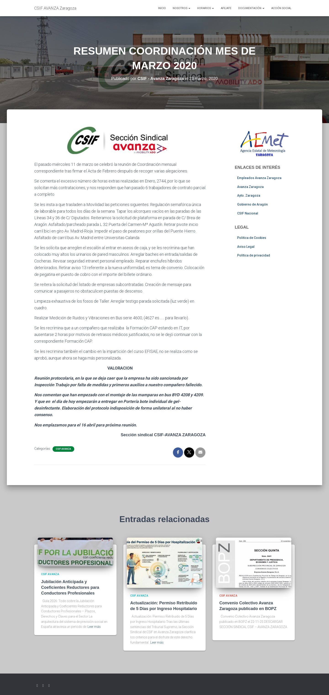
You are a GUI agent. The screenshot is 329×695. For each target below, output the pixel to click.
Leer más (94, 627)
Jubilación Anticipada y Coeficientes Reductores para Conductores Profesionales (70, 587)
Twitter (37, 685)
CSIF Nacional (247, 213)
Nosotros (181, 8)
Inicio (162, 8)
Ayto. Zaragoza (248, 195)
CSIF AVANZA (63, 449)
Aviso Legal (246, 246)
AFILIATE (226, 8)
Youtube (49, 685)
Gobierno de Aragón (252, 204)
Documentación (251, 8)
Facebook (43, 685)
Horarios (205, 8)
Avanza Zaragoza (250, 187)
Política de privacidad (253, 255)
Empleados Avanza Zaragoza (259, 178)
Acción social (281, 8)
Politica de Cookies (251, 238)
